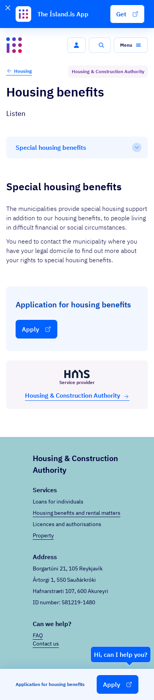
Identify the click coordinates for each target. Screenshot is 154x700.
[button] (127, 14)
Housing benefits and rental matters (76, 512)
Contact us (46, 643)
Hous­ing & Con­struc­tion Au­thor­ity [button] (77, 395)
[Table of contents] (77, 147)
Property (43, 535)
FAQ (38, 635)
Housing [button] (19, 71)
